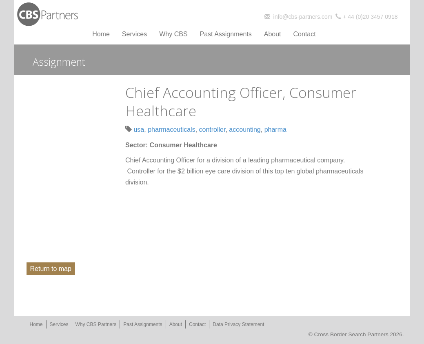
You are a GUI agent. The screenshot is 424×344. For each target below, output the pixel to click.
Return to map (50, 268)
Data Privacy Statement (238, 324)
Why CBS (173, 34)
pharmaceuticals (171, 129)
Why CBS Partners (96, 324)
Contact (304, 34)
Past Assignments (226, 34)
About (272, 34)
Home (101, 34)
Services (134, 34)
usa (138, 129)
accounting (244, 129)
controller (212, 129)
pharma (275, 129)
